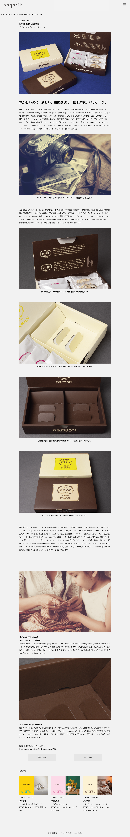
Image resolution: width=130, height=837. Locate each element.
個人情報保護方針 (52, 833)
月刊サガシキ (10, 14)
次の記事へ (88, 757)
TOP (2, 14)
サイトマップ (62, 833)
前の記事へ (42, 757)
